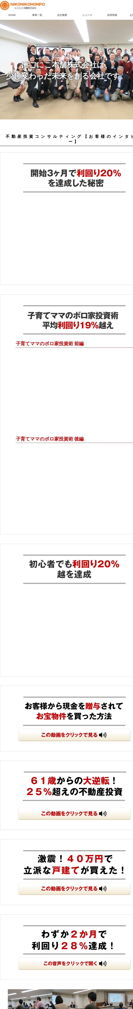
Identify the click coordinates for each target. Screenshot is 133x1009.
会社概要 (62, 15)
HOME (12, 15)
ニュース (87, 15)
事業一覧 (37, 15)
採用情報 (112, 15)
